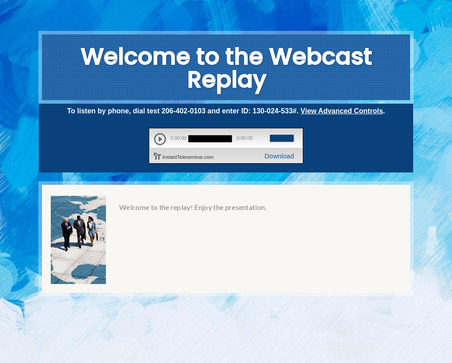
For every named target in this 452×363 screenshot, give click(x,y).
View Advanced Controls (342, 111)
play (160, 139)
